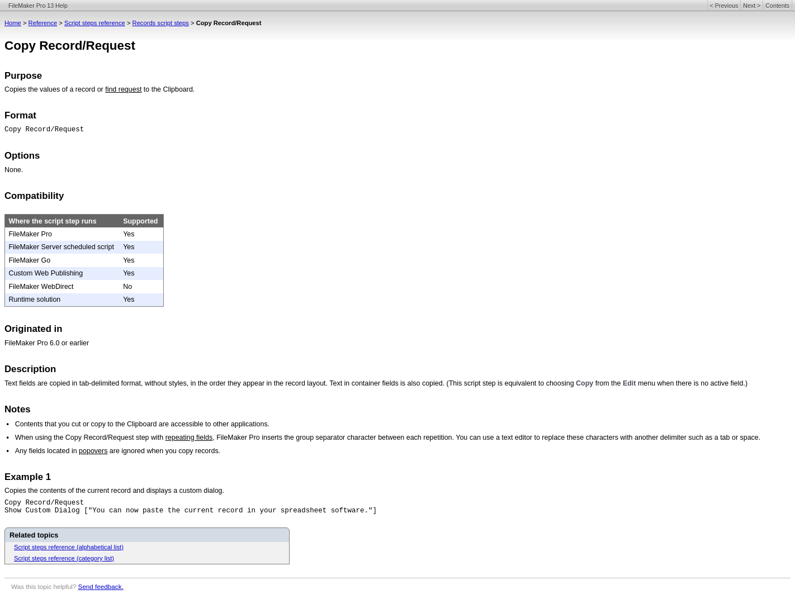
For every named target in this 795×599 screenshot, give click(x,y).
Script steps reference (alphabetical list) (69, 547)
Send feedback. (101, 586)
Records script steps (160, 23)
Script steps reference (94, 23)
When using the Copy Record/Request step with (90, 437)
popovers (93, 451)
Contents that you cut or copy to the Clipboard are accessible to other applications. (142, 424)
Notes (17, 409)
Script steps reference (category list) (64, 558)
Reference (43, 23)
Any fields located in (47, 451)
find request (123, 89)
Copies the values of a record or (54, 89)
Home (12, 23)
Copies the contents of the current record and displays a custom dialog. (114, 491)
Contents (777, 5)
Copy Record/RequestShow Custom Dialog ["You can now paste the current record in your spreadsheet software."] (190, 507)
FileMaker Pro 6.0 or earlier (46, 343)
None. (13, 170)
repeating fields (189, 437)
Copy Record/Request (44, 130)
